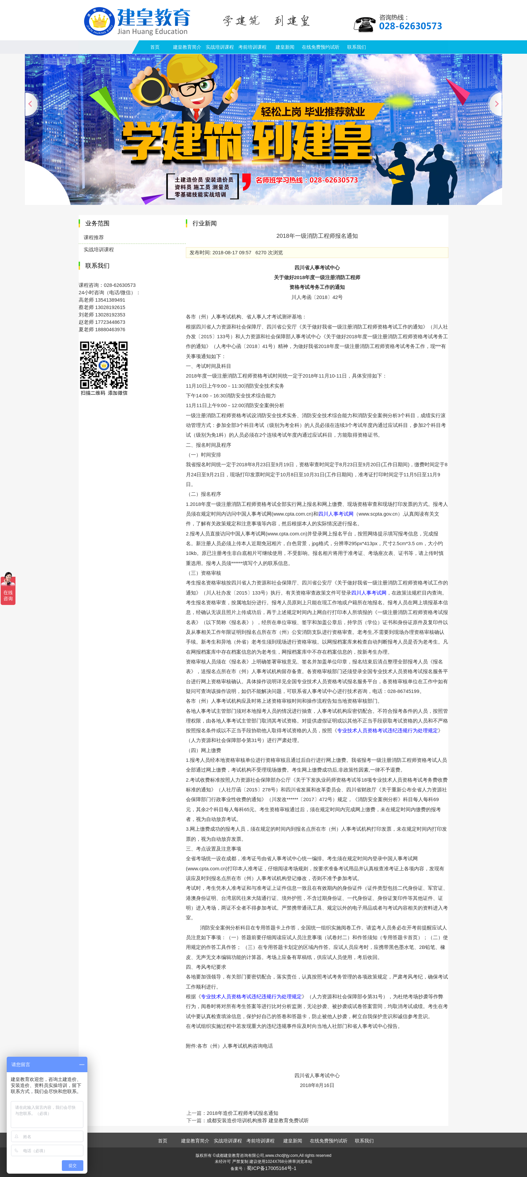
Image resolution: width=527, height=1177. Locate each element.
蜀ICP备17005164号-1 (271, 1168)
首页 (155, 47)
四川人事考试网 (336, 514)
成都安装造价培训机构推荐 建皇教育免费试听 (258, 1120)
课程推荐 (94, 237)
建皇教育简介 (187, 47)
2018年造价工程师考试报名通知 (242, 1113)
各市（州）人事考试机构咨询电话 (235, 1046)
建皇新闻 (285, 47)
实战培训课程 (220, 47)
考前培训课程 (252, 47)
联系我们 (356, 47)
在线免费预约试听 (320, 47)
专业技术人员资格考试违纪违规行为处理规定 (387, 730)
